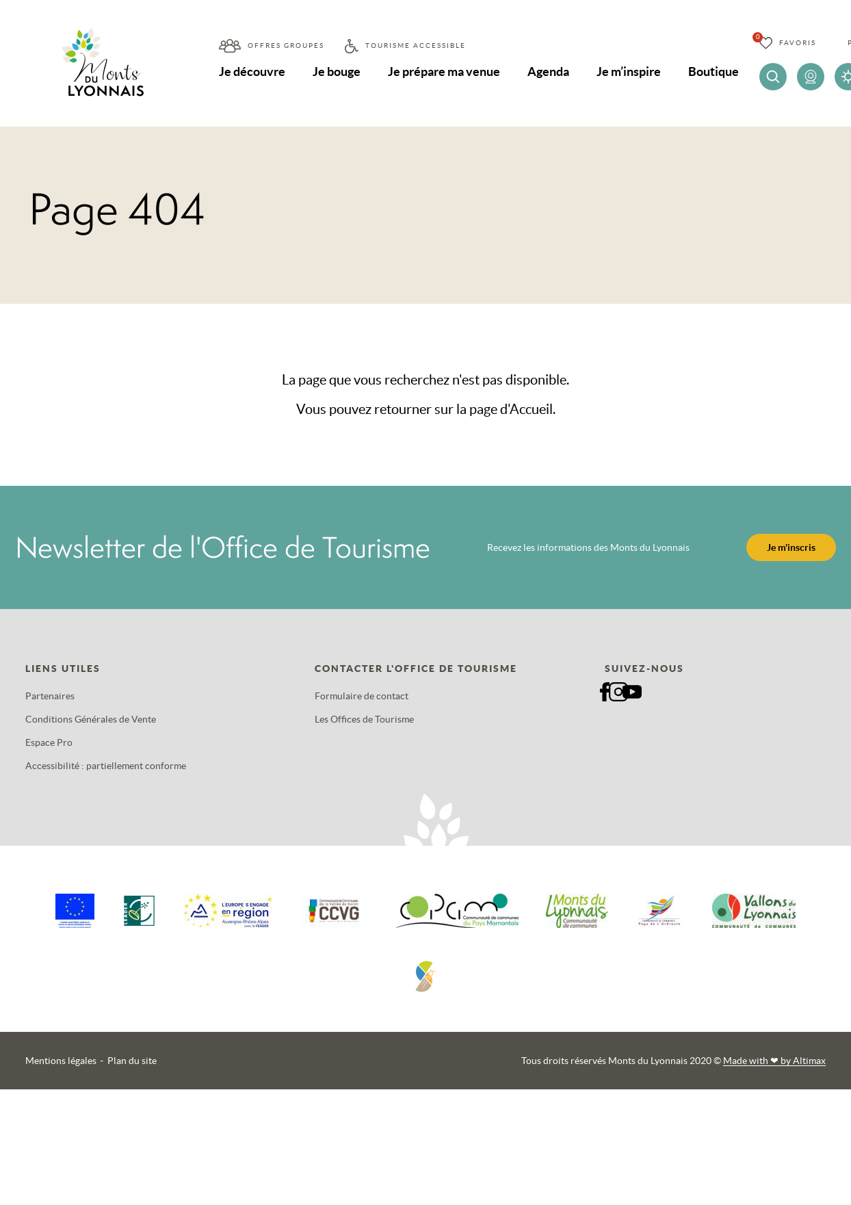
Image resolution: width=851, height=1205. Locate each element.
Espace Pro (49, 742)
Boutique (716, 71)
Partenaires (50, 695)
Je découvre (252, 71)
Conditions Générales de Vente (90, 719)
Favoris (800, 43)
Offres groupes (286, 45)
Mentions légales (60, 1060)
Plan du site (132, 1060)
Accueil (531, 409)
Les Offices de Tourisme (364, 719)
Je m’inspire (631, 71)
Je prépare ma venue (445, 71)
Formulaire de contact (361, 695)
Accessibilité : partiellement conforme (105, 765)
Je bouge (337, 71)
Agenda (550, 71)
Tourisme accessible (415, 45)
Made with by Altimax (774, 1060)
